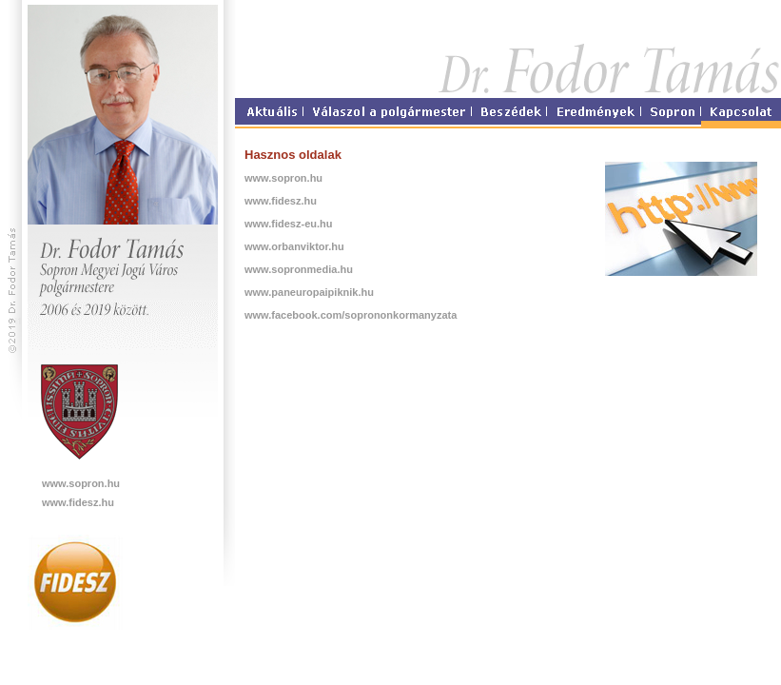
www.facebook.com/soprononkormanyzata (350, 315)
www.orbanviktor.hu (294, 246)
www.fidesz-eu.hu (288, 223)
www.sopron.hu (81, 483)
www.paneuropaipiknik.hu (309, 292)
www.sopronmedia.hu (298, 269)
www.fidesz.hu (78, 502)
